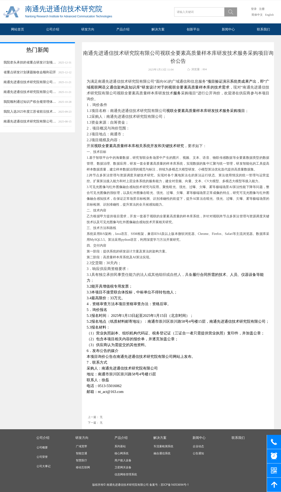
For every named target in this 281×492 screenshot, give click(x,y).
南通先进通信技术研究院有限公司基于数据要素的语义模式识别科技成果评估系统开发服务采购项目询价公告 (30, 95)
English (269, 14)
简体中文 (257, 14)
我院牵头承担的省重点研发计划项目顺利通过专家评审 (30, 65)
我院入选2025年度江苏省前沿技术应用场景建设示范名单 (30, 114)
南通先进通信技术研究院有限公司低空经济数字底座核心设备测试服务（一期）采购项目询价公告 (30, 124)
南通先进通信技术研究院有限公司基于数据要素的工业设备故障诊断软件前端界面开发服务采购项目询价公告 (30, 85)
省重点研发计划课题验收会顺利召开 (30, 75)
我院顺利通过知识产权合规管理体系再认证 (30, 105)
